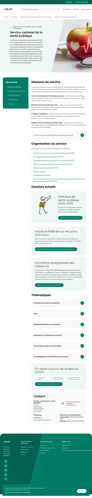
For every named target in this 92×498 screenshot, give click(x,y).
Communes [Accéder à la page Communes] (43, 445)
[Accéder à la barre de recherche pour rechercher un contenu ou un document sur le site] (40, 9)
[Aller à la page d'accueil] (8, 9)
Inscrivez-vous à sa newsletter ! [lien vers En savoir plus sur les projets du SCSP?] (49, 384)
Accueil (6, 17)
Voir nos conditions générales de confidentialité (18, 492)
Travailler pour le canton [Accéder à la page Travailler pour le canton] (27, 447)
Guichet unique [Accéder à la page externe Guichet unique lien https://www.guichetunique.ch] (82, 2)
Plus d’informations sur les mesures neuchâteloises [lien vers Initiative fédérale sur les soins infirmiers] (56, 249)
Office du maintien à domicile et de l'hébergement (50, 164)
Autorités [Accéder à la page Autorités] (69, 2)
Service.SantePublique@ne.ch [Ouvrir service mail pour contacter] (42, 420)
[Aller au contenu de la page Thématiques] (16, 98)
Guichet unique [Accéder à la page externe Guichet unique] (66, 445)
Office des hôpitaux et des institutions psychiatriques (51, 160)
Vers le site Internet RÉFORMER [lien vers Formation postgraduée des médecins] (49, 285)
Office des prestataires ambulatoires (45, 157)
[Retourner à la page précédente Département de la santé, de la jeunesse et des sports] (26, 27)
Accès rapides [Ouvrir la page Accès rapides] (86, 9)
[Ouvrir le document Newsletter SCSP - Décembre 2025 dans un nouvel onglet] (42, 378)
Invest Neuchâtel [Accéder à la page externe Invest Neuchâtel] (44, 450)
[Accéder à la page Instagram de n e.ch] (6, 470)
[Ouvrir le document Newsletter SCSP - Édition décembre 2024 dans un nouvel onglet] (74, 378)
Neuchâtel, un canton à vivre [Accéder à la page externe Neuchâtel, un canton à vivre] (47, 448)
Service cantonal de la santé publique (65, 17)
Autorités (14, 17)
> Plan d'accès (37, 411)
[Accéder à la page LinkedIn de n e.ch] (6, 466)
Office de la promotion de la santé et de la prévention (51, 153)
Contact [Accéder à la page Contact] (23, 454)
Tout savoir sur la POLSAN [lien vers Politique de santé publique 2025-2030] (70, 218)
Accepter (81, 491)
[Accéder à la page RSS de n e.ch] (6, 479)
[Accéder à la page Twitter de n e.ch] (6, 461)
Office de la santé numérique (43, 168)
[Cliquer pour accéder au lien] (58, 135)
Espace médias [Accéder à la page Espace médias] (25, 449)
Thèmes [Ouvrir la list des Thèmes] (76, 9)
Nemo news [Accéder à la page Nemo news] (65, 448)
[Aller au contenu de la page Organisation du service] (16, 90)
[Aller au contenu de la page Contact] (16, 103)
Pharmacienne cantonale (41, 175)
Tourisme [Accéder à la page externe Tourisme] (42, 453)
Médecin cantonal (39, 171)
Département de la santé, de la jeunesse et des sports (36, 17)
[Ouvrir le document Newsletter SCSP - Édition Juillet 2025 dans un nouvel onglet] (57, 378)
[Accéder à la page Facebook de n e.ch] (6, 475)
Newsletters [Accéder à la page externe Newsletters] (24, 452)
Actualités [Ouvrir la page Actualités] (66, 9)
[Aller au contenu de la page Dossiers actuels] (16, 94)
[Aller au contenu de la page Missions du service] (16, 86)
